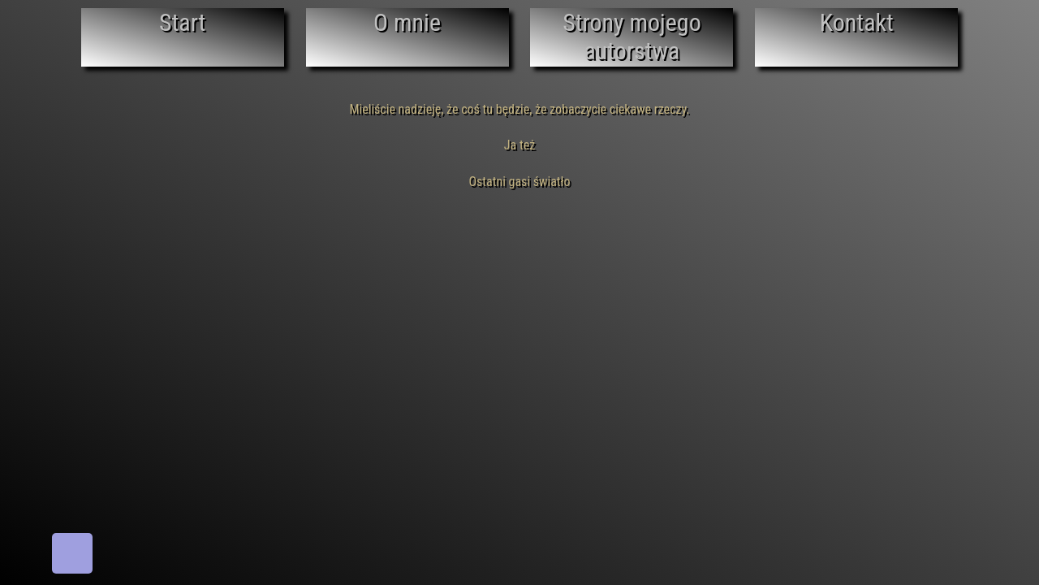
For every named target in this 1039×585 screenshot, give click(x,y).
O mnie (407, 22)
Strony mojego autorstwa (632, 36)
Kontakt (857, 22)
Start (182, 22)
